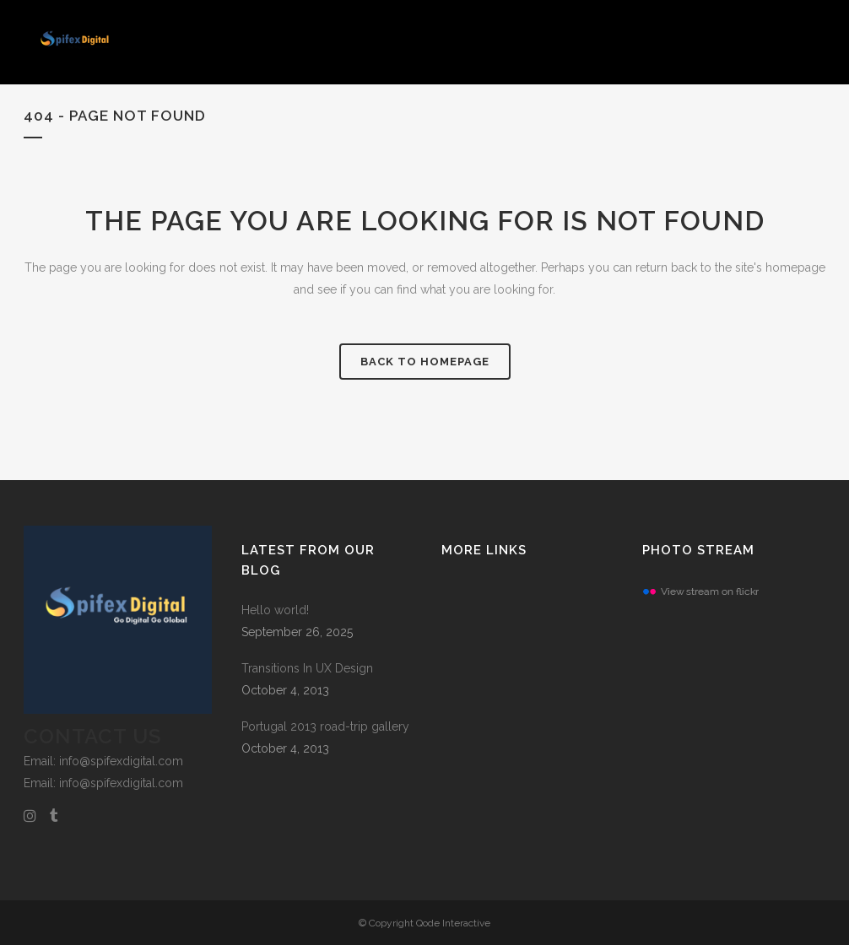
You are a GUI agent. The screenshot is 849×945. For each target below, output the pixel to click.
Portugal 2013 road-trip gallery (325, 726)
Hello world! (275, 610)
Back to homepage (424, 361)
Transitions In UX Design (307, 668)
